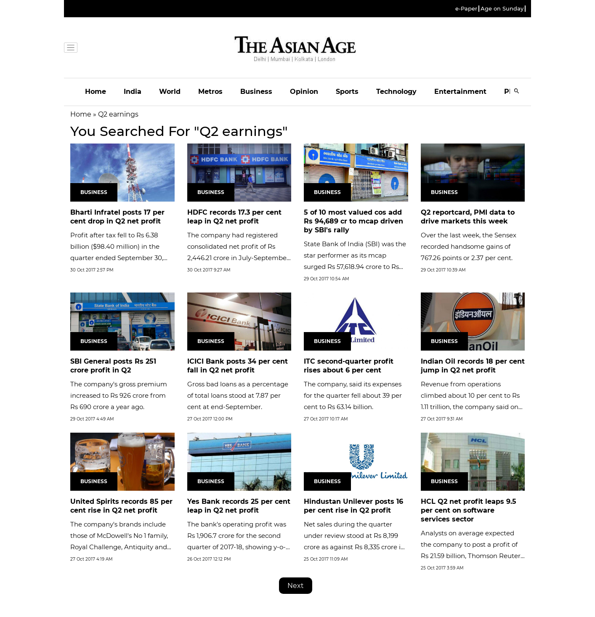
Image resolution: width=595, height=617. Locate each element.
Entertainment (460, 92)
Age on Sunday (502, 8)
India (132, 92)
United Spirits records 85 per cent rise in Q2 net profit (121, 505)
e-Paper (466, 8)
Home (95, 92)
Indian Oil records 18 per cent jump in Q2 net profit (473, 365)
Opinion (304, 92)
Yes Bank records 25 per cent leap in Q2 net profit (238, 505)
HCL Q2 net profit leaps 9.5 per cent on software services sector (468, 510)
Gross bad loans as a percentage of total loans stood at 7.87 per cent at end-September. (237, 395)
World (170, 92)
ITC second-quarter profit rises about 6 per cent (348, 365)
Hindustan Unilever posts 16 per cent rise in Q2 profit (353, 505)
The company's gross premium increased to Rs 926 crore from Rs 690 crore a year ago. (118, 395)
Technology (396, 92)
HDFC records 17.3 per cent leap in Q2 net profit (234, 216)
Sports (347, 92)
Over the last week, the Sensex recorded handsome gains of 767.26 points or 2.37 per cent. (468, 246)
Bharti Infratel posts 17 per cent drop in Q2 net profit (117, 216)
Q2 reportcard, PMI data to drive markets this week (468, 216)
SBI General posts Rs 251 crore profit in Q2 (113, 365)
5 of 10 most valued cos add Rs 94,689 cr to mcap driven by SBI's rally (353, 221)
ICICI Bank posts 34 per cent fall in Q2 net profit (237, 365)
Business (256, 92)
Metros (210, 92)
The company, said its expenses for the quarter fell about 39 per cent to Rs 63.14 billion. (353, 395)
